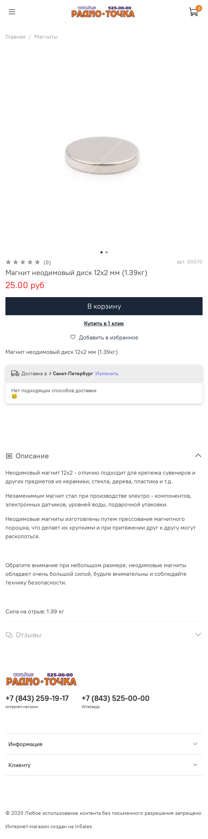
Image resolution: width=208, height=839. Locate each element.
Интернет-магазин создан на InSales (48, 826)
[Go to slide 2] (106, 252)
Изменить (106, 373)
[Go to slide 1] (101, 252)
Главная (15, 36)
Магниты (46, 36)
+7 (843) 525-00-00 (116, 698)
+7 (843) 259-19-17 (36, 698)
